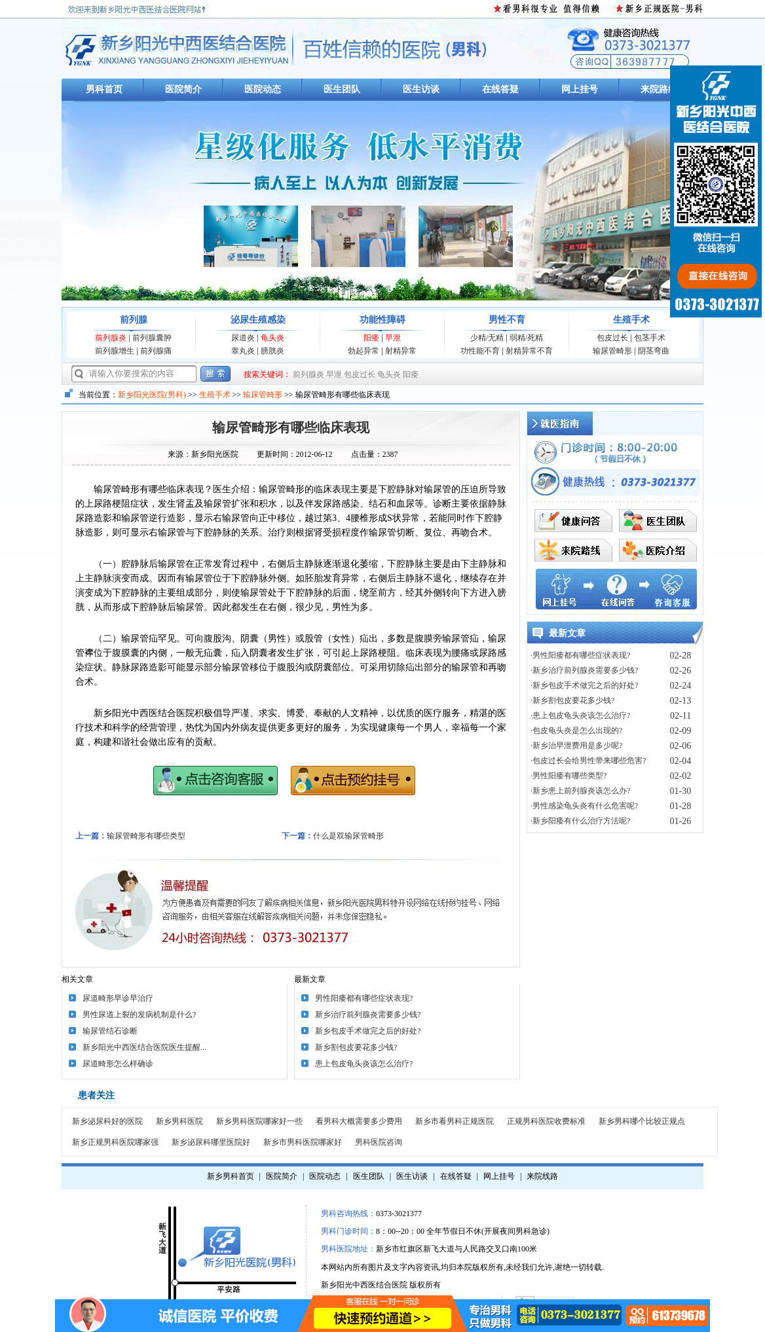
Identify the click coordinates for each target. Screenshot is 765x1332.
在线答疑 (500, 89)
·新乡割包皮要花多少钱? (572, 700)
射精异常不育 (529, 350)
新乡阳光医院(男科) (152, 394)
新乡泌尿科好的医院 (107, 1121)
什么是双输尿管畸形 (348, 835)
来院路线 (659, 89)
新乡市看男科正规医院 (454, 1121)
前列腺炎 (110, 337)
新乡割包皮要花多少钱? (356, 1047)
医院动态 (262, 89)
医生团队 (342, 89)
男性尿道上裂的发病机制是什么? (139, 1014)
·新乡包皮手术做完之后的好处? (584, 685)
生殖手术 (631, 320)
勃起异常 (363, 350)
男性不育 (507, 320)
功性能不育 (480, 350)
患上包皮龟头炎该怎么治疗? (364, 1063)
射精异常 (401, 350)
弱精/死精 (526, 337)
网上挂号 (579, 89)
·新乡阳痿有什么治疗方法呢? (580, 820)
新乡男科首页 (230, 1176)
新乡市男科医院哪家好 (302, 1142)
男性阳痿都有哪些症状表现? (364, 998)
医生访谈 (421, 89)
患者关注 (96, 1095)
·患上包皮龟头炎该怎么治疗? (580, 715)
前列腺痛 (156, 350)
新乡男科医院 (179, 1121)
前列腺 (133, 320)
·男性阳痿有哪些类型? (568, 775)
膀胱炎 (272, 350)
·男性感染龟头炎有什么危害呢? (584, 805)
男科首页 (104, 89)
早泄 (393, 337)
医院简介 (183, 89)
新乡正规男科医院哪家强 (115, 1142)
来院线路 (542, 1176)
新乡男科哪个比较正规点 (642, 1121)
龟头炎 (272, 337)
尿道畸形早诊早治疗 (118, 998)
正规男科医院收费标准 (546, 1121)
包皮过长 (612, 337)
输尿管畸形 (612, 350)
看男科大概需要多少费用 (359, 1121)
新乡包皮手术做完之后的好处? (367, 1030)
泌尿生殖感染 (258, 320)
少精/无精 (487, 337)
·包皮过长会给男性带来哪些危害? (588, 760)
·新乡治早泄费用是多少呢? (576, 745)
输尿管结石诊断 (110, 1030)
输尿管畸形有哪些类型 (146, 835)
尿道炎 (243, 337)
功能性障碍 (382, 320)
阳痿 (371, 337)
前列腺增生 (114, 350)
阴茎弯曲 (653, 350)
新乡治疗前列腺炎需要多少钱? (367, 1014)
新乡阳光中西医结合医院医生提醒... (144, 1047)
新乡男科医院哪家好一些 (259, 1121)
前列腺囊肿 (152, 337)
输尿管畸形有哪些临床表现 (290, 427)
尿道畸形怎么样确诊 (118, 1063)
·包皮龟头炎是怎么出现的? (576, 730)
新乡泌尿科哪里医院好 (211, 1142)
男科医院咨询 (378, 1142)
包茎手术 (649, 337)
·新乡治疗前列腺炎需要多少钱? (584, 670)
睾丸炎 (243, 350)
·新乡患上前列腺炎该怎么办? (580, 790)
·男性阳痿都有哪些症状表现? (580, 655)
